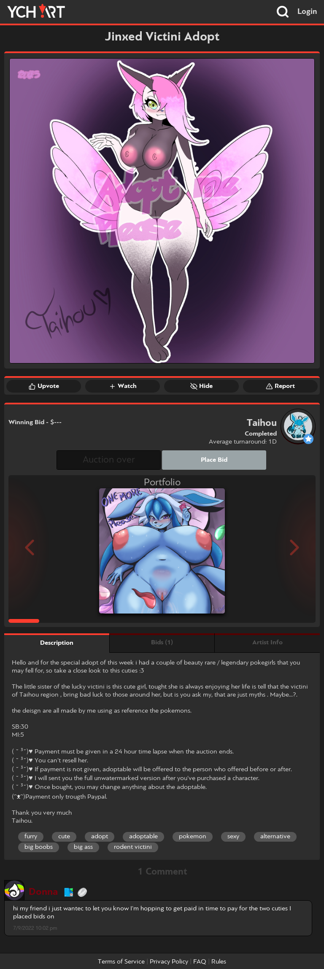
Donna (43, 892)
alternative (275, 836)
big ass (83, 847)
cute (64, 836)
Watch (123, 386)
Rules (218, 961)
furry (30, 836)
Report (280, 386)
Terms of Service (121, 961)
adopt (99, 836)
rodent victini (133, 847)
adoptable (143, 836)
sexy (233, 836)
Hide (201, 386)
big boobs (38, 847)
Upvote (44, 386)
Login (307, 12)
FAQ (199, 961)
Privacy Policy (169, 961)
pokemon (192, 836)
